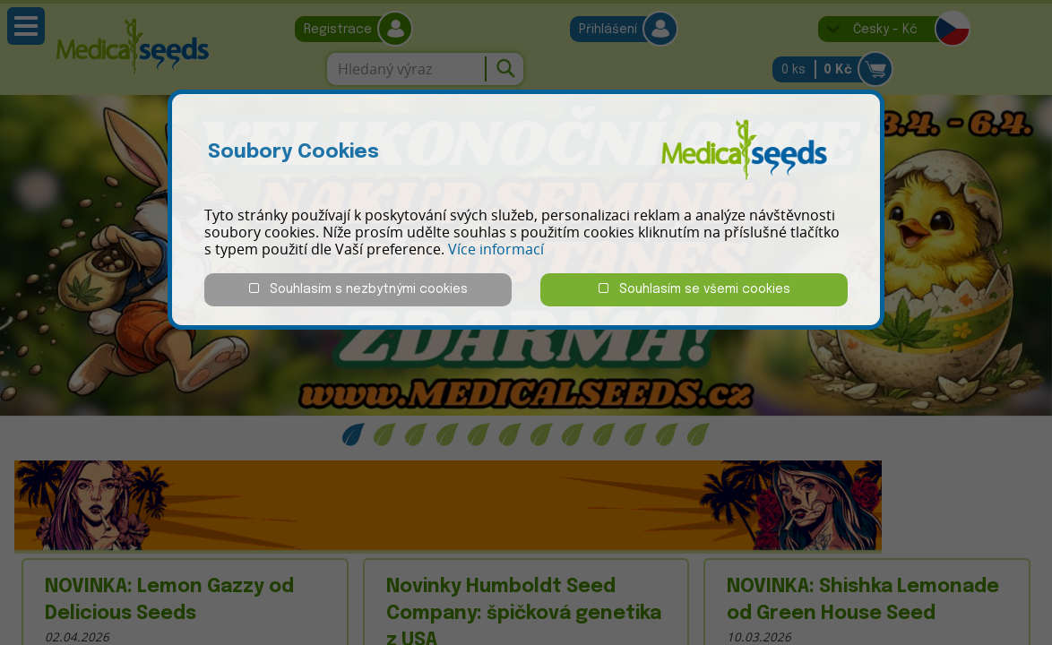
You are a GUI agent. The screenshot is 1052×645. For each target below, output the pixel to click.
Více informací (496, 249)
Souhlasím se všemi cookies (694, 289)
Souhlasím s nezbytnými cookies (358, 289)
